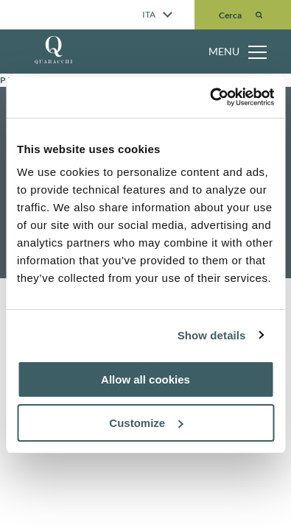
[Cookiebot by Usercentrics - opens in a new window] (209, 97)
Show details (212, 335)
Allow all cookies (145, 379)
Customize (146, 423)
